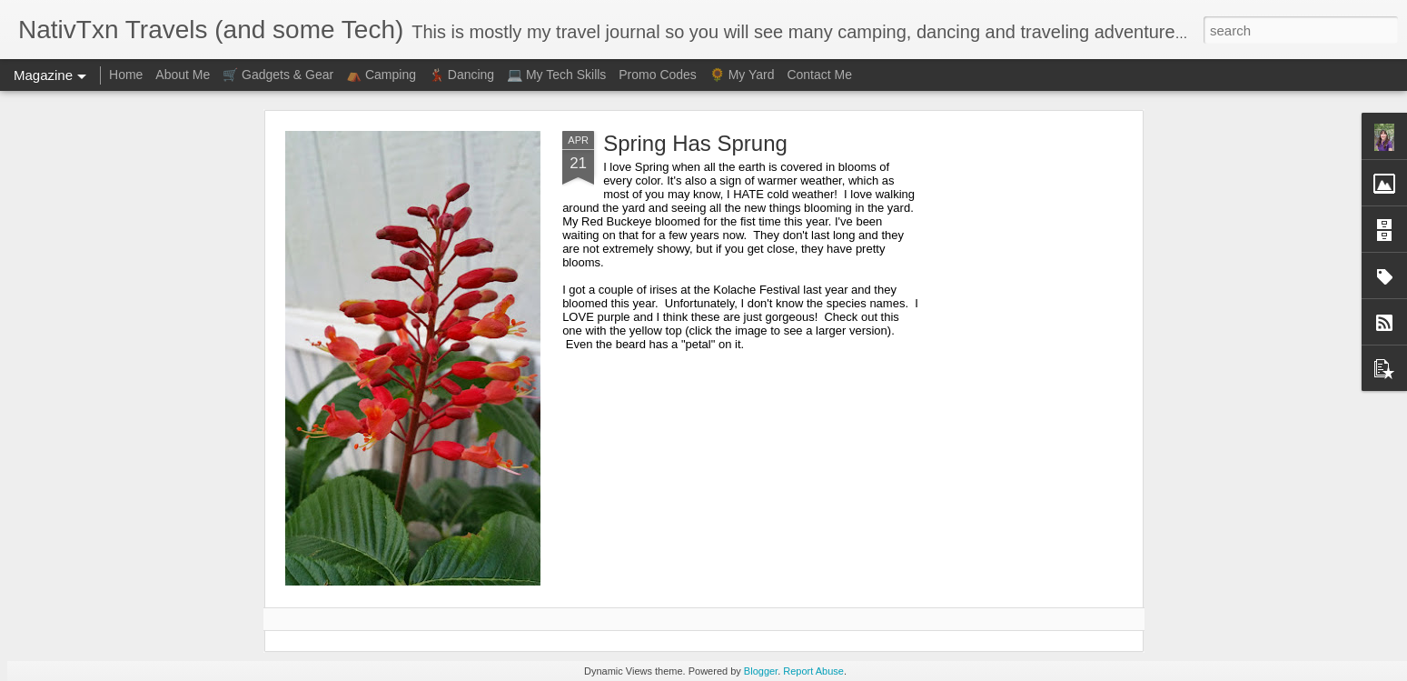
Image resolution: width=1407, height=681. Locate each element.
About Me (182, 74)
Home (126, 74)
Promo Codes (658, 74)
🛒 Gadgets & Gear (278, 74)
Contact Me (819, 74)
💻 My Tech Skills (556, 74)
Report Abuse (813, 671)
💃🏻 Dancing (461, 74)
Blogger (761, 671)
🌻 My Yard (742, 74)
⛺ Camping (381, 74)
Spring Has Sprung (695, 143)
